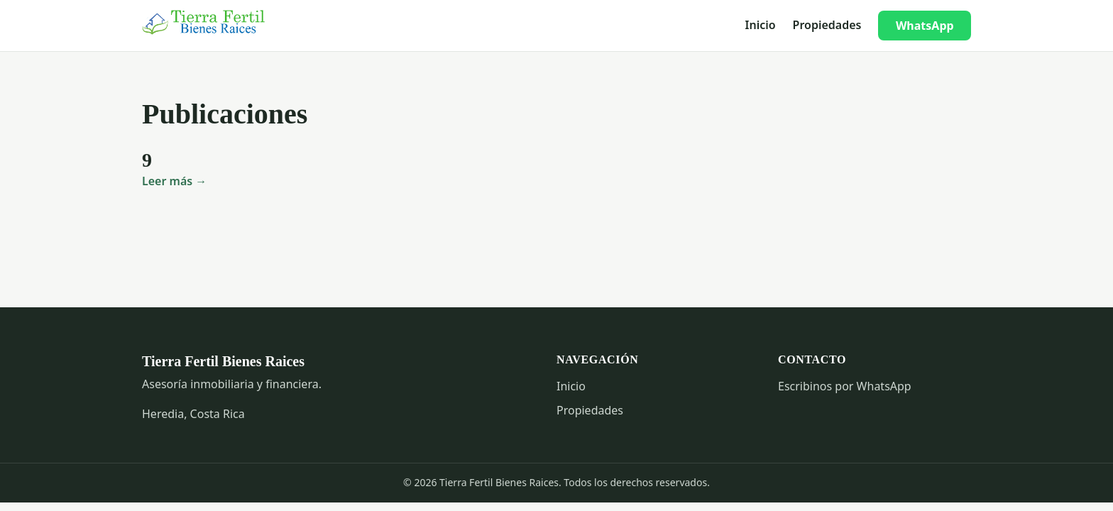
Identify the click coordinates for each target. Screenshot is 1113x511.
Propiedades (827, 25)
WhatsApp (925, 25)
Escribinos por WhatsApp (844, 386)
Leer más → (174, 181)
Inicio (760, 25)
